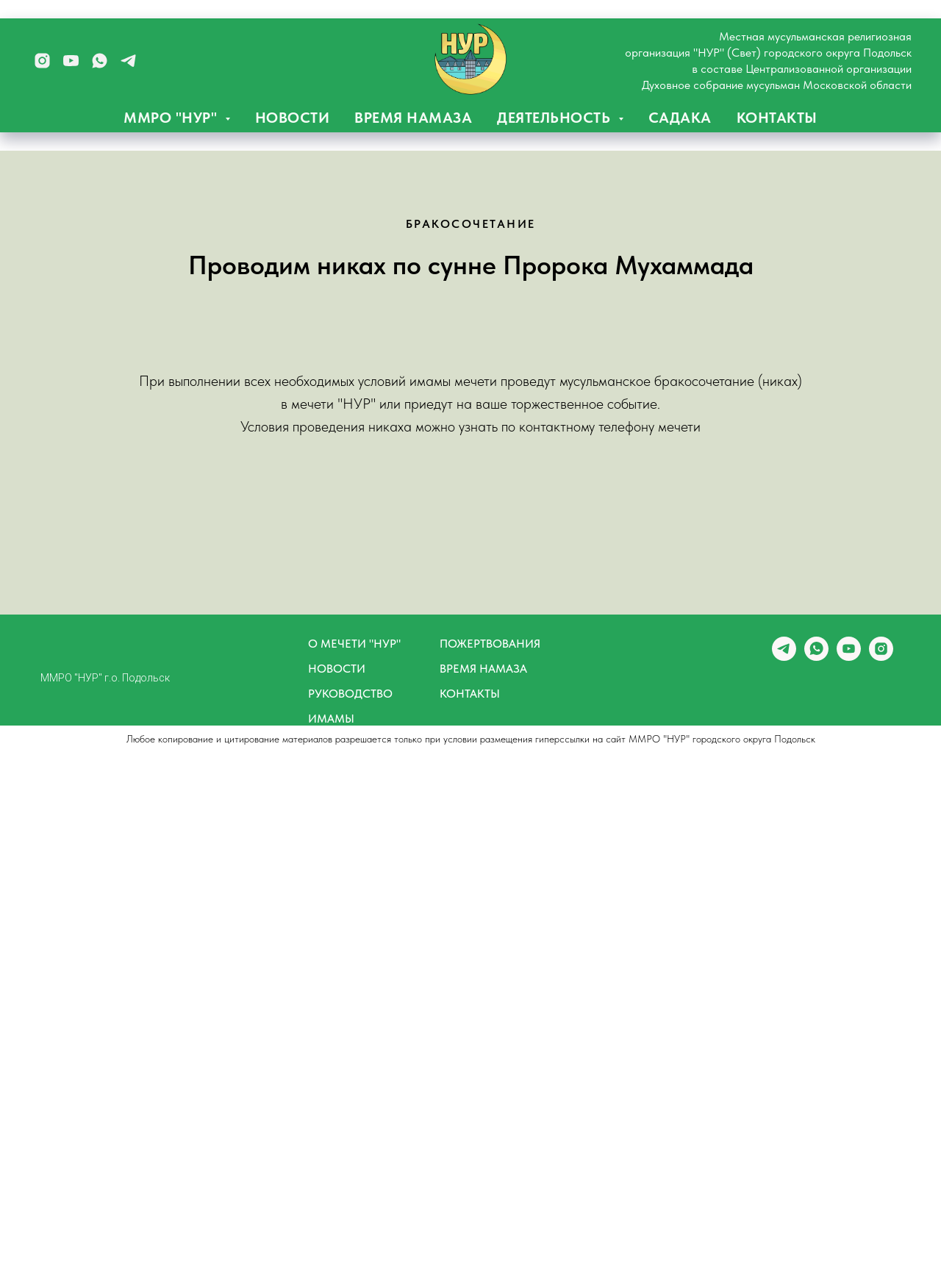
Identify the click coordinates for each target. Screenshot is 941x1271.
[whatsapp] (99, 60)
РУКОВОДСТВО (350, 694)
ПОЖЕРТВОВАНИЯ (490, 644)
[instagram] (42, 60)
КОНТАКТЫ (777, 117)
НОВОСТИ (292, 117)
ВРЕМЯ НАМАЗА (413, 117)
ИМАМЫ (331, 719)
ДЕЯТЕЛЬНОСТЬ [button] (556, 117)
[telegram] (128, 60)
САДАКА (680, 117)
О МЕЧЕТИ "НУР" (354, 644)
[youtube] (71, 60)
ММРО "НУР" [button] (172, 117)
